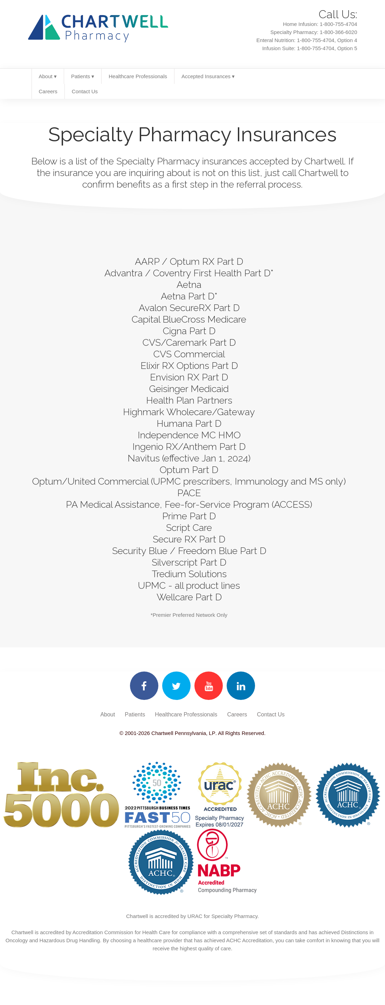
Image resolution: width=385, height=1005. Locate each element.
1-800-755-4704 (338, 24)
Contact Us (85, 91)
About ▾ (48, 76)
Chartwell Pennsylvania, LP (182, 733)
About (107, 714)
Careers (48, 91)
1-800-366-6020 (338, 32)
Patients (135, 714)
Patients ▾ (82, 76)
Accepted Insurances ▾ (208, 76)
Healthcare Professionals (138, 76)
